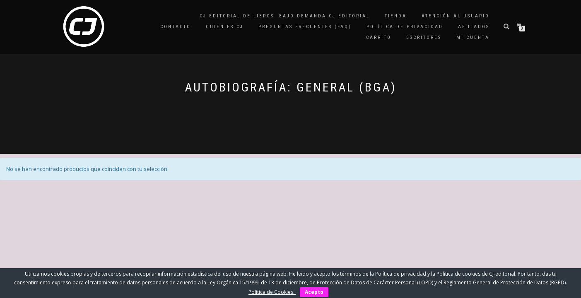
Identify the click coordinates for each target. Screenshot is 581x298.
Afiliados (473, 26)
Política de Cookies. (272, 292)
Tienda (396, 16)
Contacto (175, 26)
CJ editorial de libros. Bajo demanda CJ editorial (285, 16)
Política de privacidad (404, 26)
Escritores (423, 37)
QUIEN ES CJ (224, 26)
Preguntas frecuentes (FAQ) (305, 26)
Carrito (378, 37)
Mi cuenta (472, 37)
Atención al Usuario (455, 16)
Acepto (314, 292)
